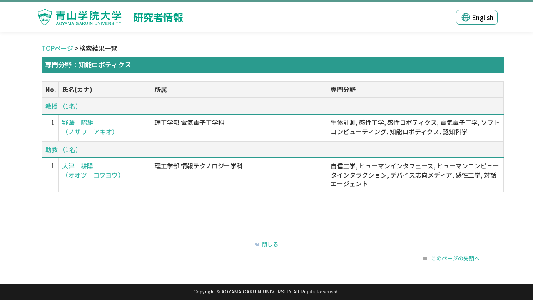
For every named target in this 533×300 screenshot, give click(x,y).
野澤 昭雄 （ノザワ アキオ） (90, 126)
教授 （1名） (63, 106)
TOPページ (57, 48)
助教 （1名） (63, 149)
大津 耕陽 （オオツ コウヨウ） (93, 170)
